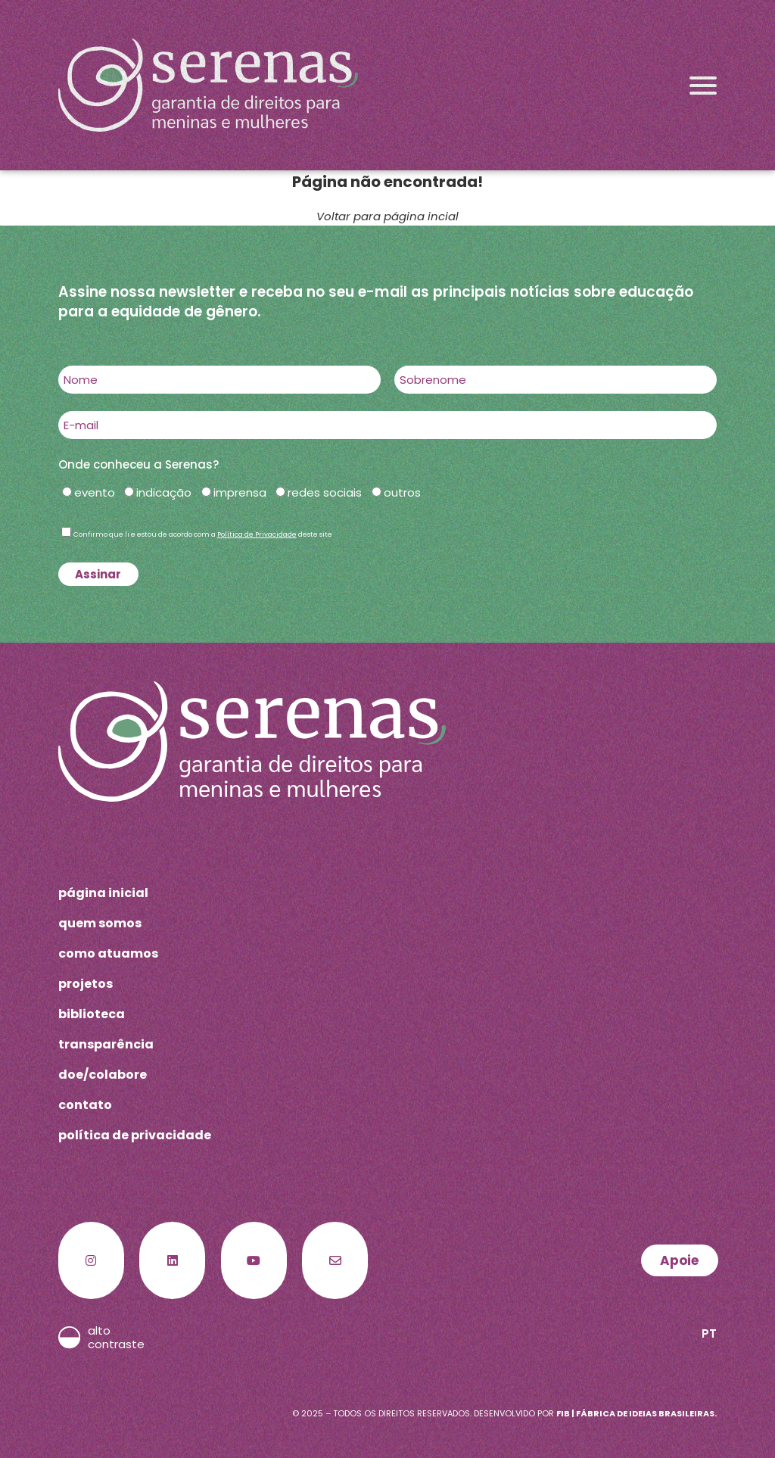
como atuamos (108, 953)
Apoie (679, 1260)
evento (94, 492)
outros (402, 492)
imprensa (239, 492)
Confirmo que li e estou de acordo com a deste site (202, 534)
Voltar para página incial (387, 216)
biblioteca (91, 1014)
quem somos (100, 923)
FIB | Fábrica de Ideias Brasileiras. (636, 1413)
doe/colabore (102, 1074)
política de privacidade (134, 1135)
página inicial (103, 893)
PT (709, 1333)
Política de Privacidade (257, 534)
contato (85, 1105)
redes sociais (325, 492)
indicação (163, 492)
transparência (106, 1044)
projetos (85, 983)
